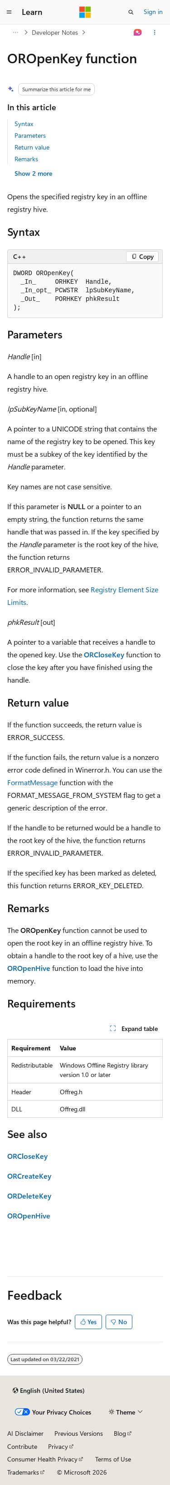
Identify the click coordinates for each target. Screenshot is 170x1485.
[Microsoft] (85, 12)
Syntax (24, 123)
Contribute (22, 1446)
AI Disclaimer (25, 1433)
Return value (32, 147)
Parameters (30, 135)
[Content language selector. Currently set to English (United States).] (48, 1390)
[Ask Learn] (138, 32)
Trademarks (23, 1472)
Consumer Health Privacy (42, 1459)
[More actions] (155, 32)
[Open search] (131, 12)
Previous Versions (78, 1433)
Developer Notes (55, 32)
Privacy (58, 1446)
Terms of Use (113, 1459)
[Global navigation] (9, 12)
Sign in (153, 11)
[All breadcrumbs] (15, 32)
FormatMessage (32, 782)
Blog (120, 1433)
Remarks (26, 159)
